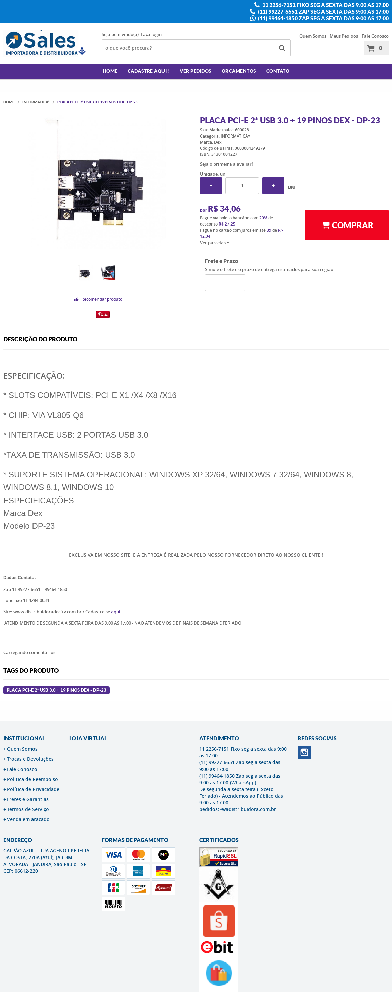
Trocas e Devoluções (30, 759)
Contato (278, 71)
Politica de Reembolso (32, 779)
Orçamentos (239, 71)
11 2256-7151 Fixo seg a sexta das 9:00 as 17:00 (325, 5)
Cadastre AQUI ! (149, 71)
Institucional (24, 738)
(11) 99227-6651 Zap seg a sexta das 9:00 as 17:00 (323, 12)
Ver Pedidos (196, 71)
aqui (115, 612)
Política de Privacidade (33, 789)
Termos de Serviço (28, 809)
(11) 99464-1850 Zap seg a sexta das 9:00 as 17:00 (323, 18)
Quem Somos (312, 36)
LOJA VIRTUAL (88, 738)
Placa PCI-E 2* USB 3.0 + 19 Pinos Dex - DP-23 (56, 690)
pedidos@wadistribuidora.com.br (237, 809)
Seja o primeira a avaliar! (226, 164)
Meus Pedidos (344, 36)
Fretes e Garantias (28, 799)
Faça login (151, 34)
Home (110, 71)
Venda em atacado (28, 819)
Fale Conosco (375, 36)
